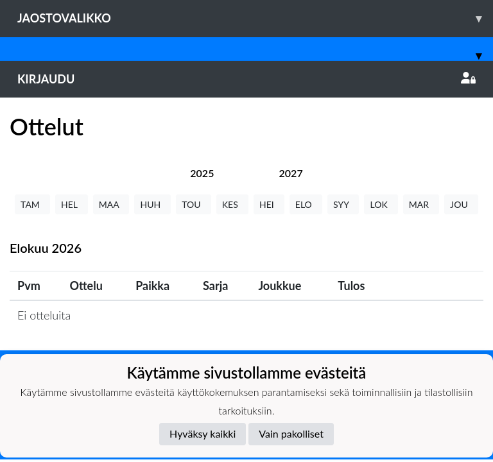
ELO (305, 204)
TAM (32, 204)
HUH (152, 204)
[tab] (202, 173)
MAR (421, 204)
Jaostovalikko (255, 18)
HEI (269, 204)
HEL (71, 204)
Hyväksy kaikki (202, 433)
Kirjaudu (246, 79)
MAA (111, 204)
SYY (343, 204)
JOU (461, 204)
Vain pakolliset (291, 433)
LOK (381, 204)
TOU (193, 204)
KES (232, 204)
